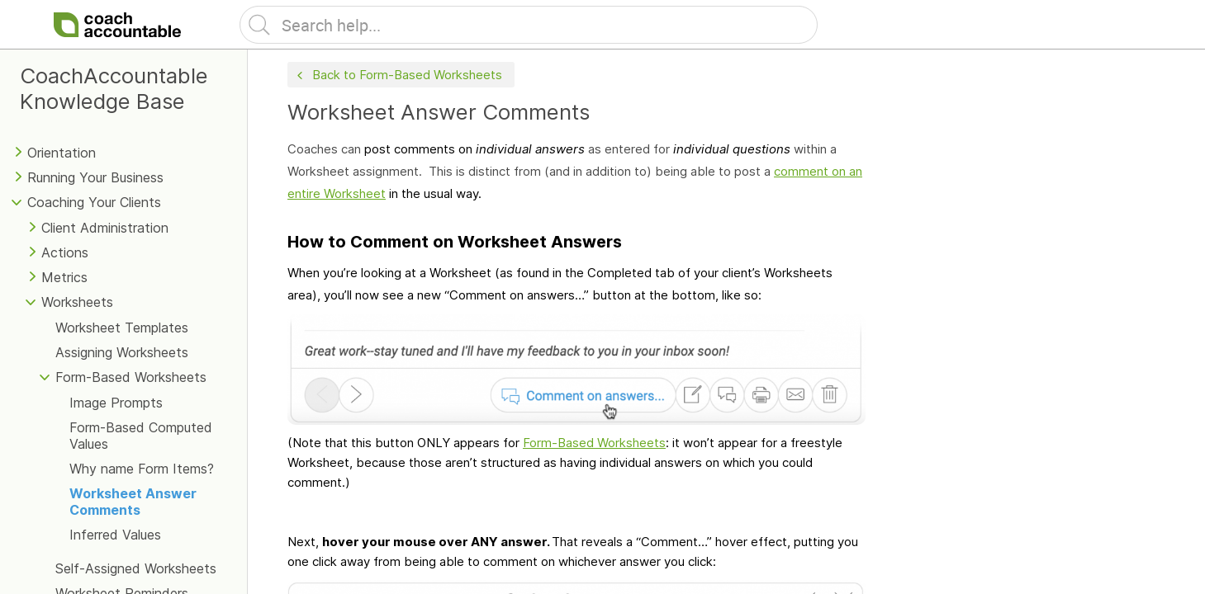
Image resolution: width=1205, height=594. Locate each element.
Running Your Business (95, 177)
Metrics (64, 277)
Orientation (61, 152)
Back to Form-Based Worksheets (397, 75)
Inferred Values (115, 534)
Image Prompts (116, 402)
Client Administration (104, 227)
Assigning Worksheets (121, 352)
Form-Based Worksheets (130, 377)
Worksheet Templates (121, 327)
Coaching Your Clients (94, 202)
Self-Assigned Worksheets (135, 568)
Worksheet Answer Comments (133, 501)
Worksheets (77, 302)
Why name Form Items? (141, 468)
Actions (64, 252)
